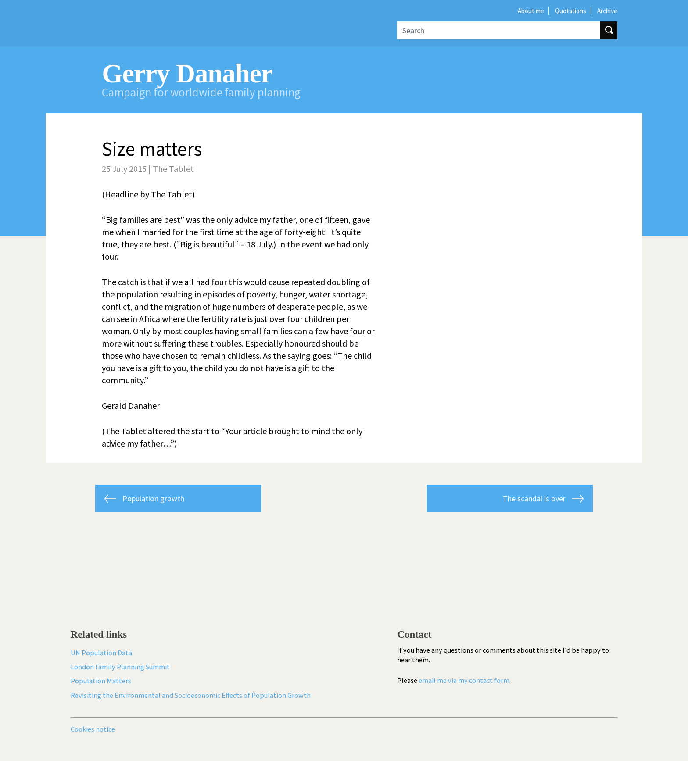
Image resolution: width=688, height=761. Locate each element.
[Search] (498, 30)
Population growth (153, 498)
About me (531, 11)
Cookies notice (93, 729)
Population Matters (101, 680)
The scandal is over (534, 498)
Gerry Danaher (187, 73)
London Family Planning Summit (120, 666)
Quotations (570, 11)
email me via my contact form (464, 680)
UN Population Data (101, 652)
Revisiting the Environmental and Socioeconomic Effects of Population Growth (191, 695)
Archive (607, 11)
